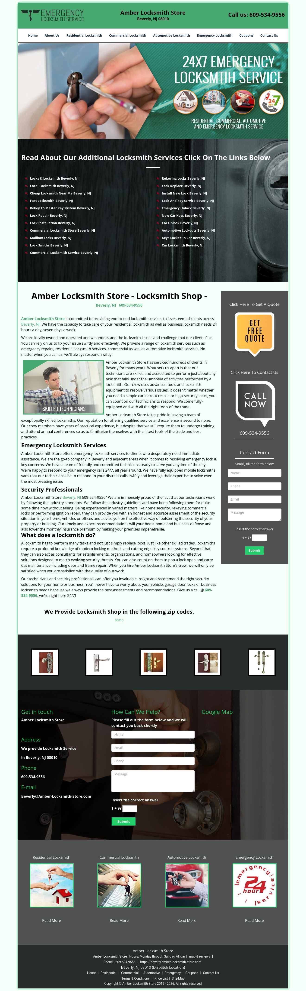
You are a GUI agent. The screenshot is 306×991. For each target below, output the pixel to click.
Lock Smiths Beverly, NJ (49, 245)
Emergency (173, 973)
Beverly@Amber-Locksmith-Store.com (56, 796)
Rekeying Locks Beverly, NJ (183, 178)
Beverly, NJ (106, 305)
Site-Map (178, 978)
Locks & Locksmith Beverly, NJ (54, 178)
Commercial (130, 973)
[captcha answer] (259, 537)
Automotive (151, 973)
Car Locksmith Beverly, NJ (183, 245)
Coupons (246, 35)
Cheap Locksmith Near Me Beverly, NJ (60, 193)
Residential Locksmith (84, 35)
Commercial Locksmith (127, 35)
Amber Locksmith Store (43, 318)
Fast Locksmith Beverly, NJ (51, 200)
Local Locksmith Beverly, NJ (52, 186)
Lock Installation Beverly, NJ (53, 223)
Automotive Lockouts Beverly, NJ (188, 230)
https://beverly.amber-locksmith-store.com (170, 962)
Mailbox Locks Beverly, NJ (51, 238)
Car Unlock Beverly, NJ (180, 223)
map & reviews (200, 956)
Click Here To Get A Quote (254, 304)
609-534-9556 (267, 14)
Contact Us (269, 35)
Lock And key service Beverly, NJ (188, 200)
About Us (52, 35)
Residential (109, 973)
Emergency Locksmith (214, 35)
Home (33, 35)
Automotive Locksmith (171, 35)
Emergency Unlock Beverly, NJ (186, 208)
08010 (119, 620)
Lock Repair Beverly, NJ (48, 215)
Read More (51, 920)
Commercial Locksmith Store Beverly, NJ (62, 230)
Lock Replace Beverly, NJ (181, 186)
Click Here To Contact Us (254, 372)
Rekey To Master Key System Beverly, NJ (62, 208)
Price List (161, 978)
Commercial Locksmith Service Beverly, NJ (64, 252)
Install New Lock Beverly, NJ (184, 193)
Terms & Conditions (135, 978)
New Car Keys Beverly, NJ (182, 215)
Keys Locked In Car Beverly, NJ (186, 238)
